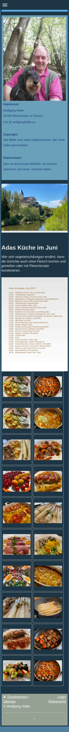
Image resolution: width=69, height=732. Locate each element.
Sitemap (9, 701)
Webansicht (57, 701)
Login (62, 697)
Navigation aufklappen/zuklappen (34, 5)
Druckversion (15, 697)
